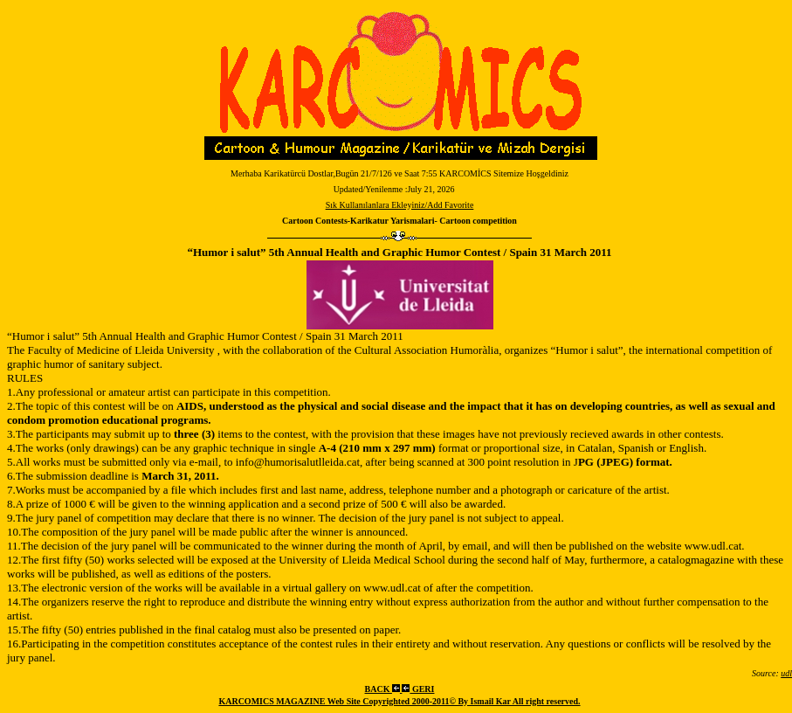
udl (786, 673)
